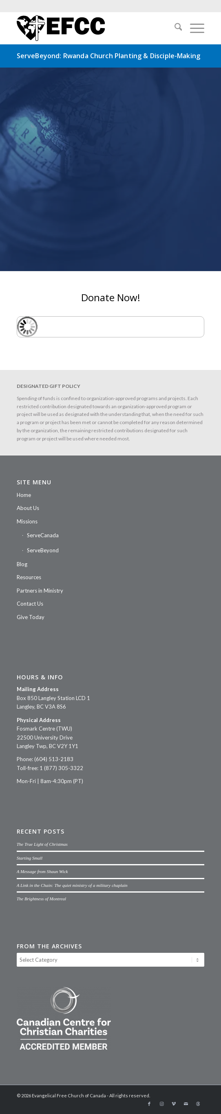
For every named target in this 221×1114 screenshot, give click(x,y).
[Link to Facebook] (149, 1104)
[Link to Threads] (198, 1104)
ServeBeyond (43, 550)
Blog (22, 564)
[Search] (174, 28)
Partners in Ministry (40, 590)
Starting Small (30, 858)
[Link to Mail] (186, 1104)
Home (24, 495)
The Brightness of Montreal (41, 898)
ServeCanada (43, 535)
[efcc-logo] (92, 28)
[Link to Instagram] (161, 1104)
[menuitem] (174, 28)
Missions (27, 521)
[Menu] (193, 28)
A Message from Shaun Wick (42, 871)
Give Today (30, 617)
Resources (29, 577)
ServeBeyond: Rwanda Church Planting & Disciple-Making (108, 55)
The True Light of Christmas (42, 844)
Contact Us (30, 603)
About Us (28, 508)
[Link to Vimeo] (174, 1104)
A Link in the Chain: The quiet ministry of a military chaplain (72, 885)
